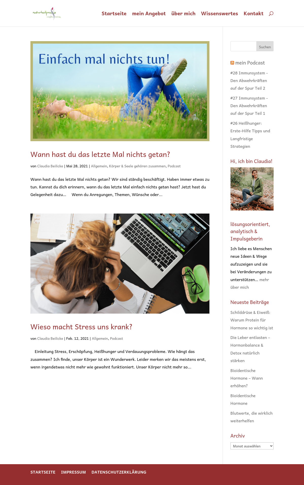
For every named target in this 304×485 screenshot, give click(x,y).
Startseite (114, 14)
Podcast (174, 166)
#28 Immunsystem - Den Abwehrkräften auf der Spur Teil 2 (249, 80)
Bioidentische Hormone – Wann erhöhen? (246, 378)
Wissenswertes (219, 14)
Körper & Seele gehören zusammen (137, 166)
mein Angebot (149, 14)
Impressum (73, 471)
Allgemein (99, 166)
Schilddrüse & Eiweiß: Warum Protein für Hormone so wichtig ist (251, 320)
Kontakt (253, 14)
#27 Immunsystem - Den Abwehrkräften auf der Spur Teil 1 (249, 105)
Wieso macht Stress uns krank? (81, 326)
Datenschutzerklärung (119, 471)
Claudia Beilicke (50, 166)
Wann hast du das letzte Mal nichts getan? (100, 154)
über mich (183, 14)
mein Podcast (250, 62)
